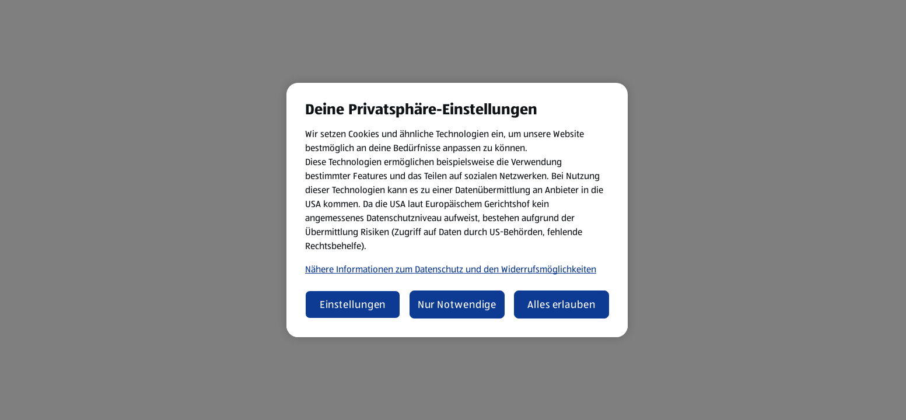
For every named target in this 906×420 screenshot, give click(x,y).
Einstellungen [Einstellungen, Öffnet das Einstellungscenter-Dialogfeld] (353, 304)
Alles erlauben (561, 304)
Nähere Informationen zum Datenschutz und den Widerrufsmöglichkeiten (450, 269)
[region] (457, 210)
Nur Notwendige (457, 304)
